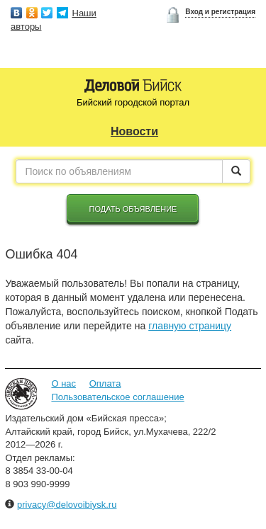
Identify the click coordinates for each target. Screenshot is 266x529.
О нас (63, 383)
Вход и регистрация (220, 12)
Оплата (105, 383)
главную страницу (189, 325)
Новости (134, 131)
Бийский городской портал (133, 102)
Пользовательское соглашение (117, 397)
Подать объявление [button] (133, 209)
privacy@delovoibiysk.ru (66, 504)
